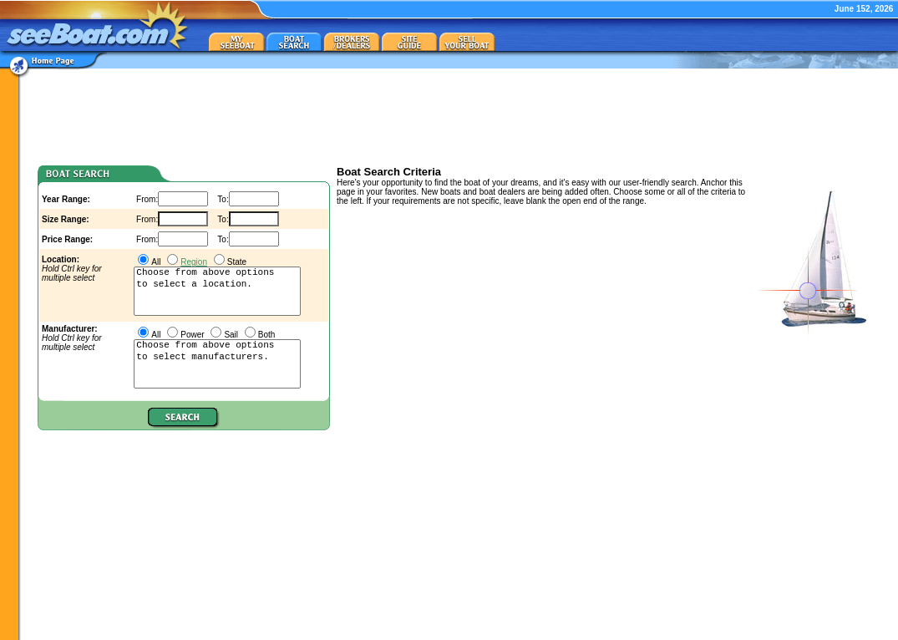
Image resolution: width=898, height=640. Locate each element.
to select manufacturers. (217, 357)
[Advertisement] (461, 115)
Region (193, 262)
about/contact (758, 629)
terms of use (870, 629)
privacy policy (815, 629)
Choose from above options (217, 273)
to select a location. (217, 285)
